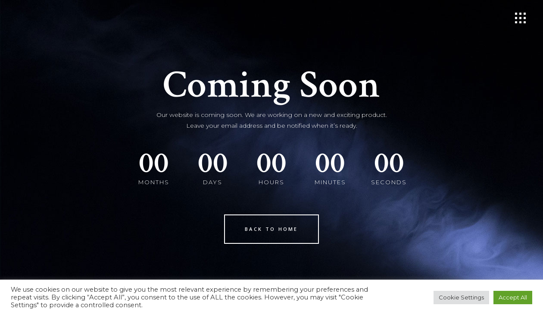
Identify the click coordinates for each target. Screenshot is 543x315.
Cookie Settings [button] (461, 297)
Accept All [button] (513, 297)
